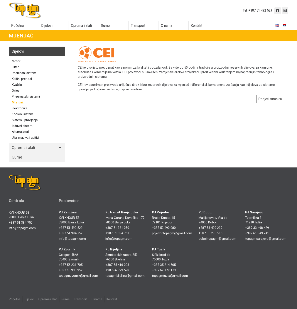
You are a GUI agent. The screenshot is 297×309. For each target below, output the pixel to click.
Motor (16, 61)
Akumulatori (20, 132)
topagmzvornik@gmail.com (78, 276)
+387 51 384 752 (71, 233)
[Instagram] (285, 10)
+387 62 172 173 (164, 270)
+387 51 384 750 (20, 223)
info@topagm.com (22, 228)
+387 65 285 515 (210, 233)
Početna (17, 26)
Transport (138, 26)
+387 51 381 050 (117, 228)
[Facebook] (277, 10)
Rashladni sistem (24, 73)
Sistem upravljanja (25, 120)
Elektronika (19, 108)
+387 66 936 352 (71, 270)
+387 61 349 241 (257, 233)
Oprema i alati (81, 26)
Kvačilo (17, 85)
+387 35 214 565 (164, 265)
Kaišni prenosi (22, 79)
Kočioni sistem (22, 114)
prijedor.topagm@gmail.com (172, 233)
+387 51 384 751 (117, 233)
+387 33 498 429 (257, 228)
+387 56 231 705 (71, 265)
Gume (105, 26)
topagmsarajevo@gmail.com (265, 239)
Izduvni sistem (22, 126)
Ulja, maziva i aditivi (25, 138)
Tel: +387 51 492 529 (257, 10)
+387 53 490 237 (210, 228)
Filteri (15, 67)
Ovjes (16, 91)
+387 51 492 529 (71, 228)
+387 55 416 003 (117, 265)
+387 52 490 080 (164, 228)
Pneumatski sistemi (26, 96)
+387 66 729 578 (117, 270)
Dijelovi (46, 26)
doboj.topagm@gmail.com (217, 239)
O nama (166, 26)
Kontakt (196, 26)
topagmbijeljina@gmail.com (125, 276)
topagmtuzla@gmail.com (170, 276)
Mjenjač (18, 102)
